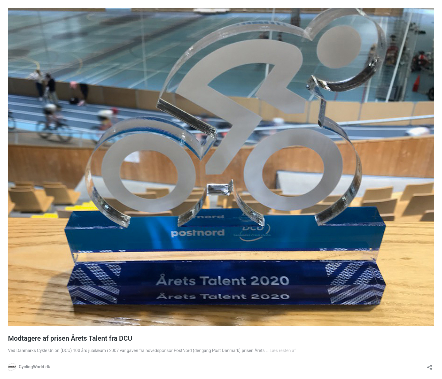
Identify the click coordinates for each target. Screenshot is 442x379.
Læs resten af (283, 350)
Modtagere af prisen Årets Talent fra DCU (70, 338)
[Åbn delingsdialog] (429, 365)
